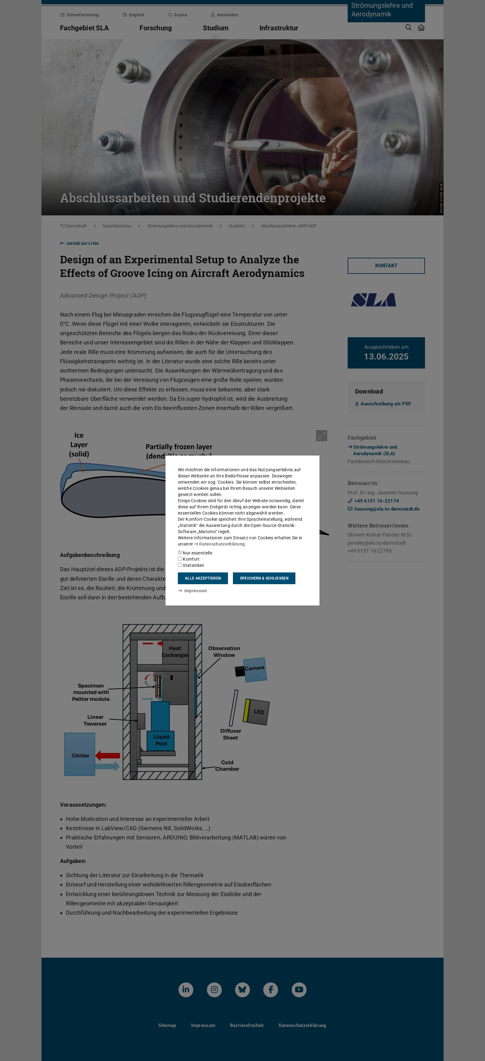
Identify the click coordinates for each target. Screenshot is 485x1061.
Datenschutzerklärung (219, 543)
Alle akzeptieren (203, 578)
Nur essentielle (195, 552)
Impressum (192, 590)
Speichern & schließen (264, 578)
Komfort (189, 559)
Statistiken (191, 565)
